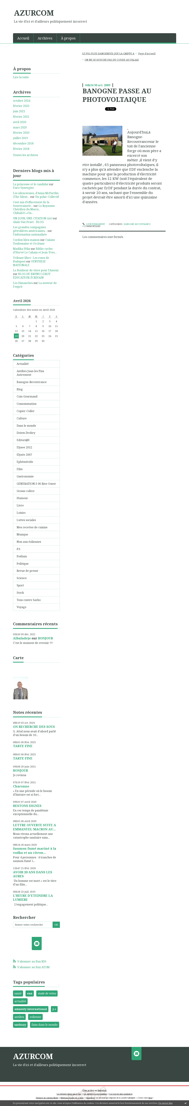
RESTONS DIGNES (27, 806)
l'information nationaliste (30, 234)
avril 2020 (19, 122)
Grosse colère (26, 491)
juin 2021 (19, 111)
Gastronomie (25, 476)
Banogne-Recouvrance (32, 382)
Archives (45, 38)
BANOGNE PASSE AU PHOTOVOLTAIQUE (116, 95)
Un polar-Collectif (47, 197)
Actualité (23, 364)
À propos (68, 38)
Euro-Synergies (23, 188)
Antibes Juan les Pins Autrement (30, 373)
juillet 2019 (20, 138)
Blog (20, 389)
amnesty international (30, 1009)
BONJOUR (45, 638)
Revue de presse (27, 571)
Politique (23, 564)
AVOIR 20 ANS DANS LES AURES (32, 874)
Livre (20, 505)
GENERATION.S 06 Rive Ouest (36, 484)
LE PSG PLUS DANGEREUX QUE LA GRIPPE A (108, 53)
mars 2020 (20, 127)
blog (150, 1098)
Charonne (21, 786)
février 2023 (21, 106)
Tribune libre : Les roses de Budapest (31, 259)
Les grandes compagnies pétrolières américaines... (30, 229)
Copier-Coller (26, 411)
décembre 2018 (23, 143)
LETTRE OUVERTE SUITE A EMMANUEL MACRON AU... (34, 827)
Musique (22, 534)
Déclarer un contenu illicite (47, 1098)
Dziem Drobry (26, 433)
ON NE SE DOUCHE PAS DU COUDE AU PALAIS (112, 59)
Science (22, 578)
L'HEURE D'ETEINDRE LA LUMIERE (33, 897)
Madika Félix (21, 249)
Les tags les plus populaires (120, 1094)
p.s (54, 1009)
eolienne (35, 1017)
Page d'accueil (147, 53)
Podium (22, 556)
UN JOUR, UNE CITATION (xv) (32, 218)
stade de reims (47, 993)
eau (29, 993)
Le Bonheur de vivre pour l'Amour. (36, 270)
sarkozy (20, 1025)
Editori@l (23, 440)
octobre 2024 (21, 101)
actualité (20, 1001)
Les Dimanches (23, 283)
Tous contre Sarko (29, 600)
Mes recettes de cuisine (32, 527)
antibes (19, 1017)
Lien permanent (93, 224)
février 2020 (21, 133)
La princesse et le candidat (30, 184)
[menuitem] (23, 38)
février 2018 (21, 149)
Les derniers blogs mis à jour (69, 1094)
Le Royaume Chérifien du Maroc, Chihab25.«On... (34, 209)
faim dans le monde (45, 1025)
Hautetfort (102, 1090)
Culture (22, 418)
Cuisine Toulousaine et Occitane (34, 241)
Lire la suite (21, 77)
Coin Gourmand (27, 396)
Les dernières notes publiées (95, 1094)
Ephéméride (25, 462)
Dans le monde (26, 426)
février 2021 (21, 117)
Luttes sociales (26, 520)
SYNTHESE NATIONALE (29, 263)
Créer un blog (88, 1090)
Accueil (23, 38)
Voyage (21, 607)
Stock (20, 593)
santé (18, 993)
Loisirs (21, 513)
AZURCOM (34, 12)
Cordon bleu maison (26, 240)
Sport (20, 585)
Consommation (26, 404)
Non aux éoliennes (29, 542)
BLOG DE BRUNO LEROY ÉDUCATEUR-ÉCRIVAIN (32, 275)
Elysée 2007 (24, 455)
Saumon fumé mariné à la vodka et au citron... (34, 850)
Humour (22, 498)
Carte (18, 657)
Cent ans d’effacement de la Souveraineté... (31, 204)
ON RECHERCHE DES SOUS (34, 727)
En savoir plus (165, 1103)
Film (20, 469)
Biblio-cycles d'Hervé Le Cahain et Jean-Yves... (35, 250)
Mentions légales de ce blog (72, 1098)
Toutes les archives (25, 155)
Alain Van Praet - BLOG (28, 222)
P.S (18, 549)
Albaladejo (22, 638)
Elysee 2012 (24, 447)
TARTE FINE (22, 746)
